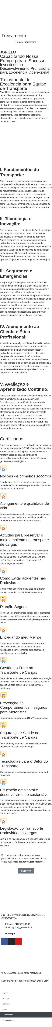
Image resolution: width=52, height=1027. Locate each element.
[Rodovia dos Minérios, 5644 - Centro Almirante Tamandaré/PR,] (26, 957)
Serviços (6, 1004)
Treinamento (8, 1015)
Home (19, 42)
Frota (5, 1009)
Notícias (6, 998)
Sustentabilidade (9, 1020)
